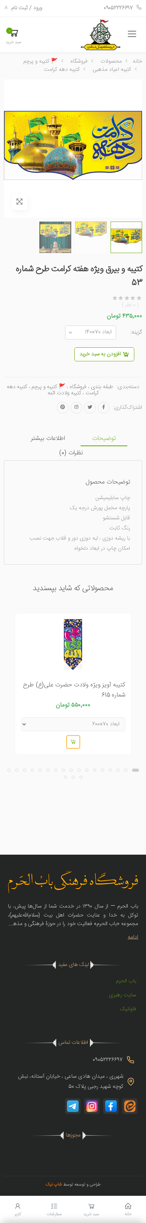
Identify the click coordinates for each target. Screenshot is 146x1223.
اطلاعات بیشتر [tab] (48, 438)
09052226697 (123, 8)
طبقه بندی (102, 387)
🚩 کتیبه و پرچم (40, 61)
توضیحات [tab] (104, 438)
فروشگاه (79, 61)
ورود (37, 8)
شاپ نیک (54, 1184)
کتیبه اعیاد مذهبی (112, 69)
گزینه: (136, 332)
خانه (137, 61)
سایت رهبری (122, 995)
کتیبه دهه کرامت (62, 69)
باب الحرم (126, 981)
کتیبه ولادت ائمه (64, 393)
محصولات (111, 61)
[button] (13, 35)
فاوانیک (128, 1009)
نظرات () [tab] (71, 453)
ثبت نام (19, 8)
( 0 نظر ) (130, 305)
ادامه (133, 937)
